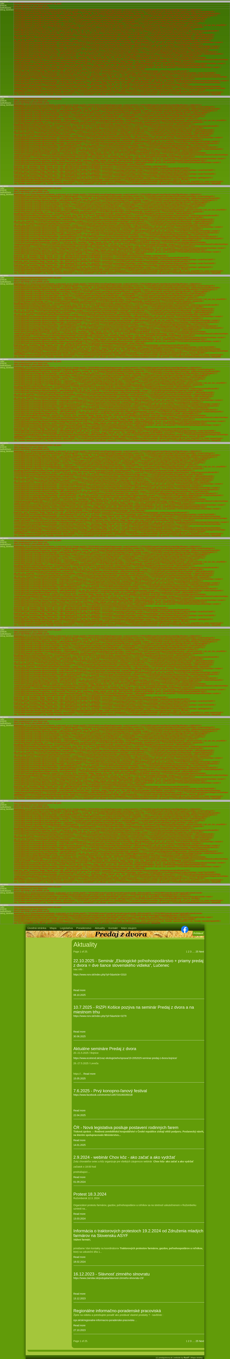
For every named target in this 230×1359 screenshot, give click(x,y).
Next (201, 951)
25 (197, 951)
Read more (79, 990)
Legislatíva (66, 928)
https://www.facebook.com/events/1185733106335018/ (103, 1094)
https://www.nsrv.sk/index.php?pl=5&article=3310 (100, 974)
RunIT (186, 1358)
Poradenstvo (83, 928)
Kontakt (112, 928)
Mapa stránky (197, 1358)
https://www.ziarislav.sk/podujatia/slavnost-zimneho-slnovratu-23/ (108, 1278)
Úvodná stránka (36, 928)
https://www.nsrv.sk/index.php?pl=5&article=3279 (100, 1016)
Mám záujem (128, 928)
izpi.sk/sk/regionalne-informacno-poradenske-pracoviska (103, 1320)
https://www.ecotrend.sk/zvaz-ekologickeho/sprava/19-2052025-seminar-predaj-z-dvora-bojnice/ (125, 1058)
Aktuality (100, 928)
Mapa (53, 928)
